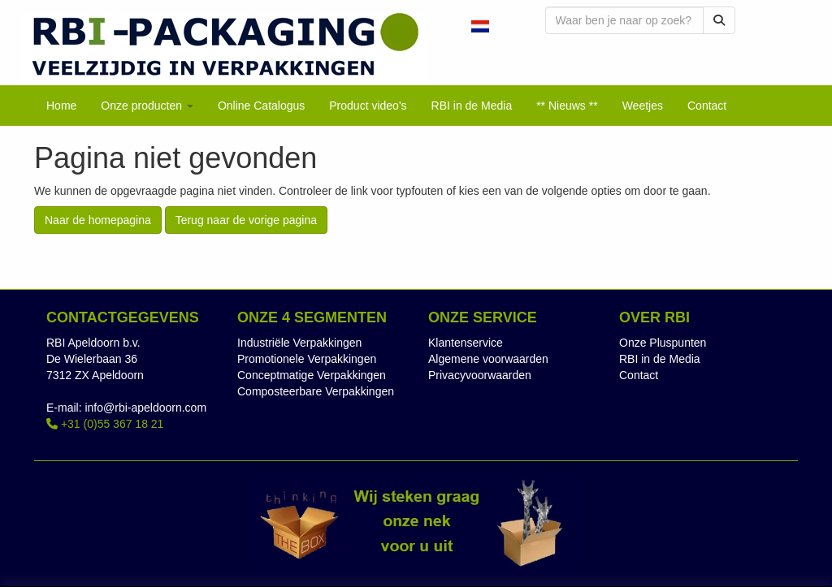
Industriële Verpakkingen (299, 342)
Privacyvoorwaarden (479, 375)
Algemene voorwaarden (488, 358)
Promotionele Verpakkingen (306, 358)
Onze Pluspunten (662, 342)
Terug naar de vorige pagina (246, 220)
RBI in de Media (659, 358)
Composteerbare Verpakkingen (315, 391)
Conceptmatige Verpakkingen (311, 375)
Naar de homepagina (98, 220)
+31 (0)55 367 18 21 (104, 423)
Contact (638, 375)
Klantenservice (465, 342)
